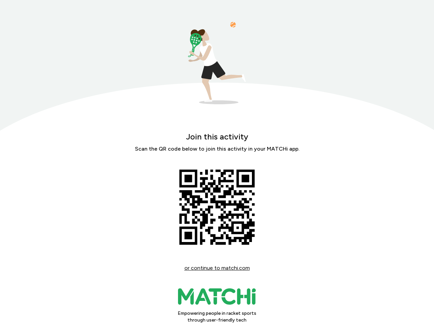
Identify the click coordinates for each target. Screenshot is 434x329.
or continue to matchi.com (217, 268)
